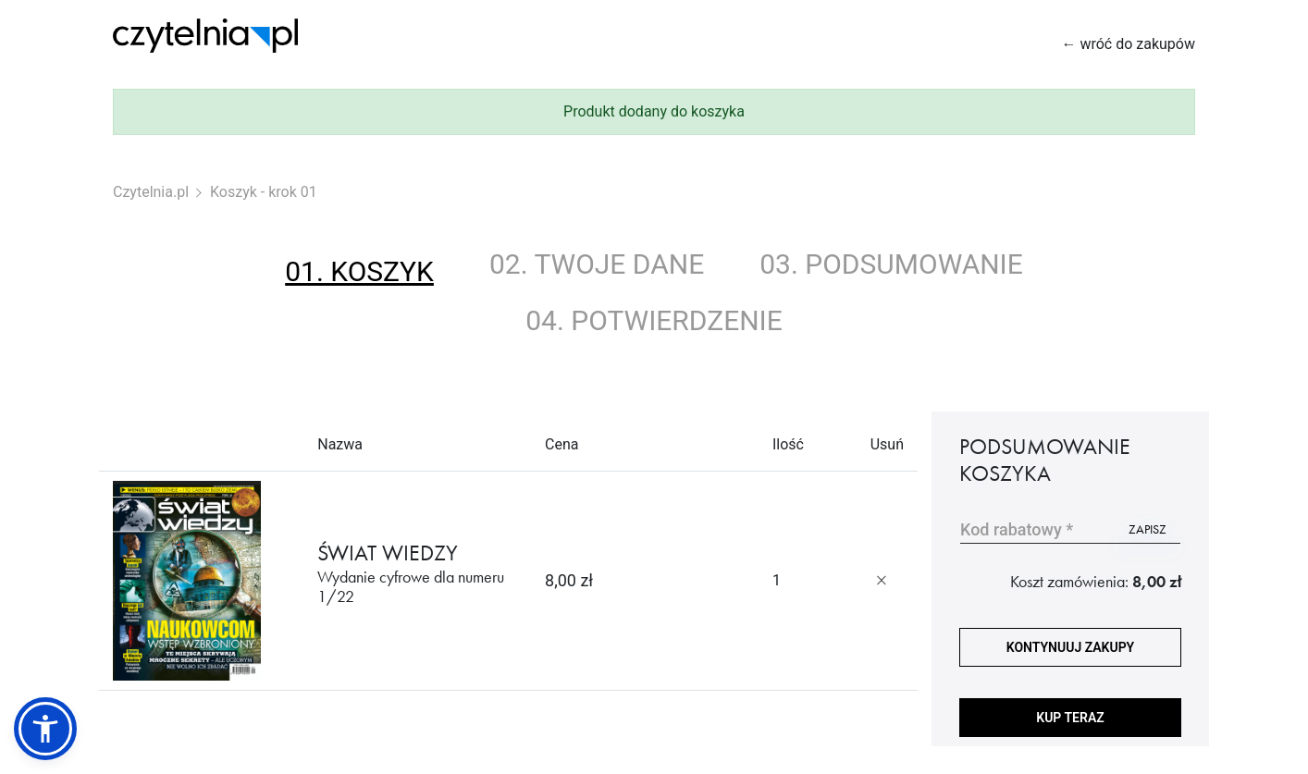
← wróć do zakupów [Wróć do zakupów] (1128, 44)
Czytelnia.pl (151, 192)
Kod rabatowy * (1016, 529)
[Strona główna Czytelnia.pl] (205, 35)
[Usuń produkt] (881, 580)
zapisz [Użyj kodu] (1147, 529)
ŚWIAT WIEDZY (417, 573)
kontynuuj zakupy (1070, 647)
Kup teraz (1070, 717)
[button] (45, 729)
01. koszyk (359, 271)
